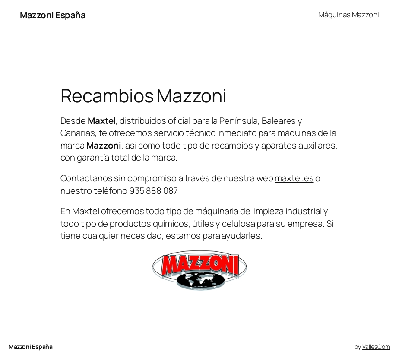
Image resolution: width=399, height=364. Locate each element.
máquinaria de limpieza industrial (258, 211)
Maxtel (102, 120)
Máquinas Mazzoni (348, 14)
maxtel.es (294, 178)
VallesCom (376, 346)
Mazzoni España (53, 15)
